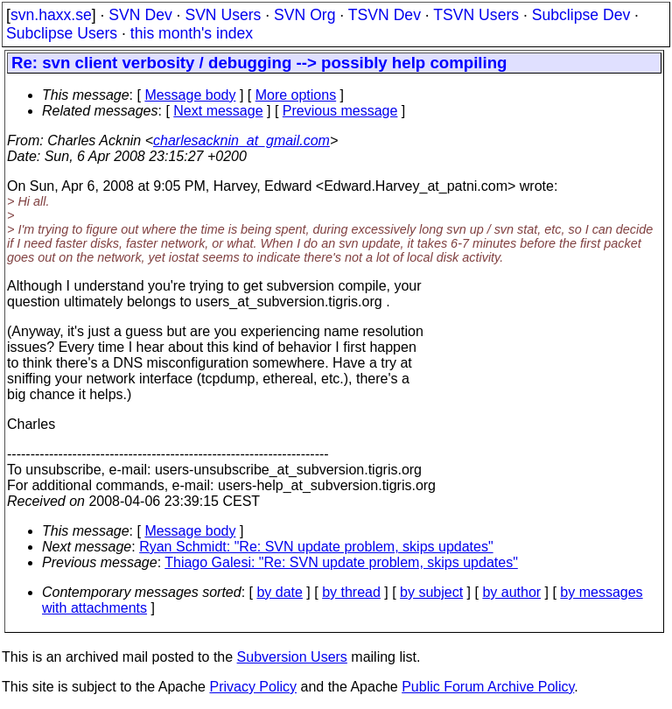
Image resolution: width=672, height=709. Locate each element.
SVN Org (304, 15)
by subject (431, 592)
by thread (351, 592)
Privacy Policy (253, 686)
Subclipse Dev (581, 15)
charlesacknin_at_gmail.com (241, 140)
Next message (217, 110)
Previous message (340, 110)
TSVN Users (476, 15)
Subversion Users (292, 656)
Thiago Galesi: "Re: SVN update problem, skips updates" (341, 562)
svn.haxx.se (51, 15)
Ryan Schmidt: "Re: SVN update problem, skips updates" (316, 546)
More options (296, 95)
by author (511, 592)
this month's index (191, 33)
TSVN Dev (384, 15)
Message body (189, 95)
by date (279, 592)
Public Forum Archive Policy (488, 686)
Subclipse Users (61, 33)
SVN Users (223, 15)
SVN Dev (140, 15)
